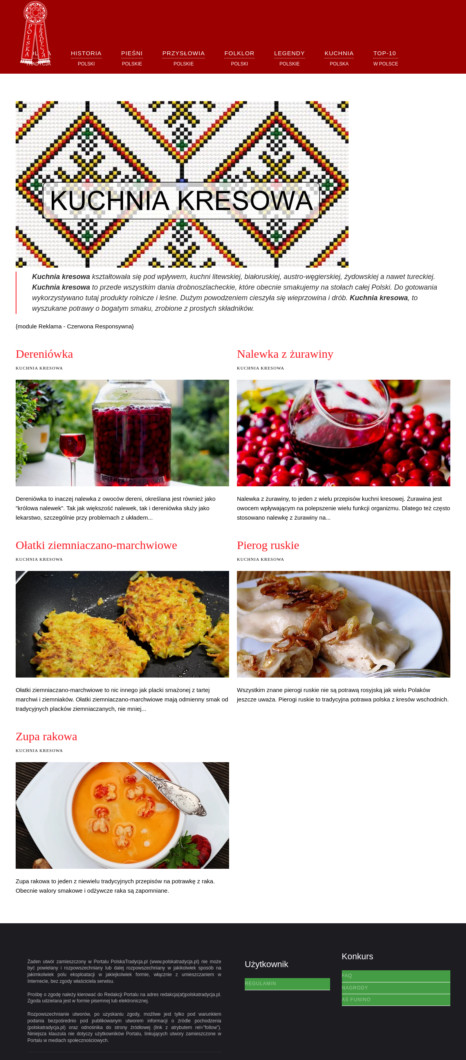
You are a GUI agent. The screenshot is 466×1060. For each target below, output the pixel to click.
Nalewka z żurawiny (285, 353)
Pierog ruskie (268, 544)
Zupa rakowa (46, 736)
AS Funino (356, 999)
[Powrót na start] (35, 32)
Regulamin (260, 983)
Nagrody (355, 988)
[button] (86, 58)
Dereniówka (44, 353)
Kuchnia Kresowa (39, 368)
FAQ (347, 975)
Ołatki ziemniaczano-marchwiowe (96, 544)
